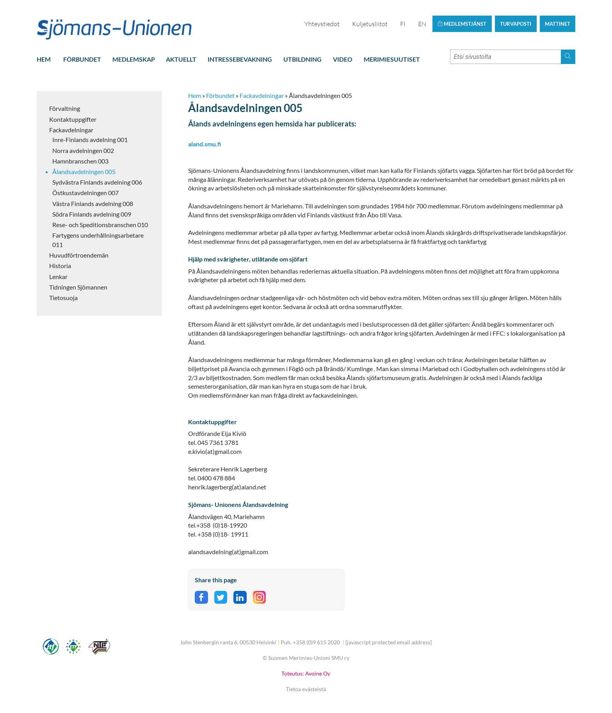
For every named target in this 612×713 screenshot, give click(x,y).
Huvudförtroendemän (79, 255)
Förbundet (82, 59)
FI (403, 24)
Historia (60, 265)
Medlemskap (133, 59)
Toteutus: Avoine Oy (305, 673)
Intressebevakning (240, 59)
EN (422, 24)
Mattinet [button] (557, 24)
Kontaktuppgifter (72, 119)
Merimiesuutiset (392, 59)
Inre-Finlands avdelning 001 (90, 139)
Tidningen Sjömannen (78, 287)
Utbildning (302, 59)
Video (342, 59)
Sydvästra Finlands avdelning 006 (97, 182)
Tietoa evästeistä (306, 689)
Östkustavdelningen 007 (85, 192)
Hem (44, 59)
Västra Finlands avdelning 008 (92, 203)
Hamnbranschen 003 (80, 161)
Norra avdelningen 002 (83, 150)
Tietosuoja (63, 297)
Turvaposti (515, 24)
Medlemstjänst (462, 24)
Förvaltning (64, 108)
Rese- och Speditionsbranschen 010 (100, 224)
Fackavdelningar (71, 129)
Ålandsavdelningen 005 (84, 171)
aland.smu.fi (204, 144)
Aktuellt (181, 59)
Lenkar (58, 276)
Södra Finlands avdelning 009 (91, 214)
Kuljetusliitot (370, 24)
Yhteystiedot (322, 24)
